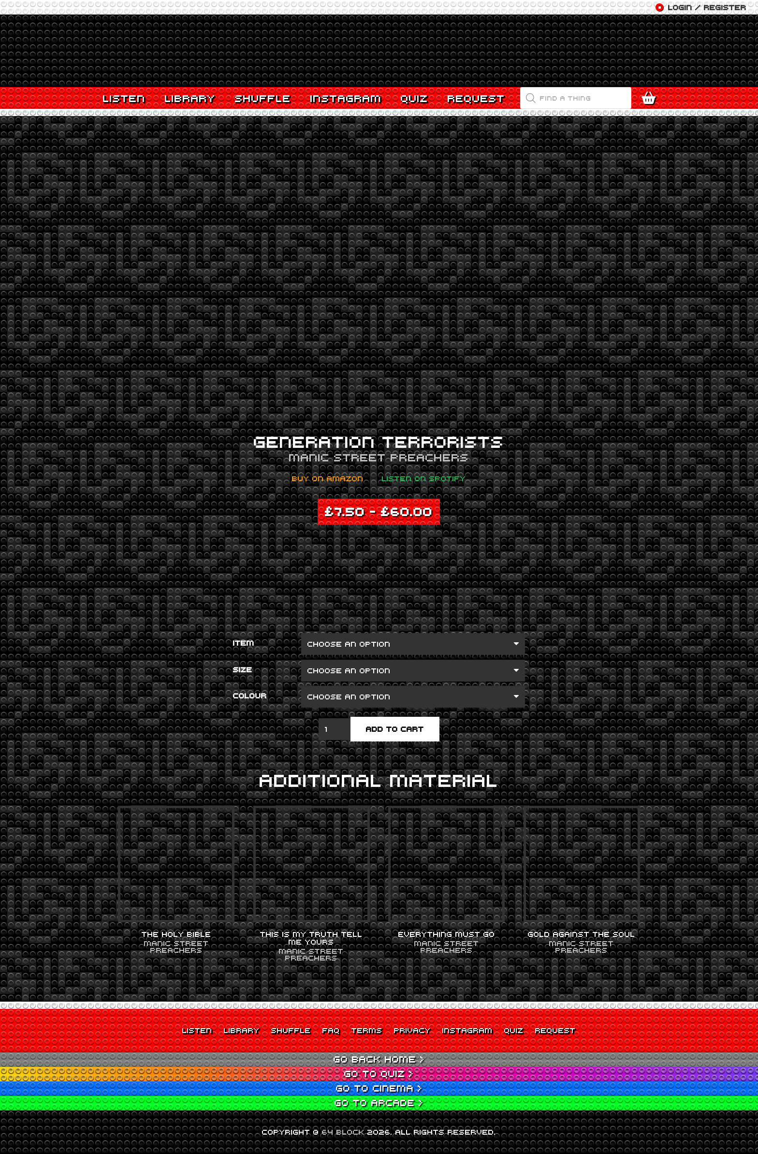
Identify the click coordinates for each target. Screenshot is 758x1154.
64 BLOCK (343, 1132)
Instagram (467, 1030)
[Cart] (651, 98)
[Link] (379, 50)
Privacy (412, 1030)
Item (243, 643)
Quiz (514, 1030)
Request (555, 1030)
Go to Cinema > (379, 1088)
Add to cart (395, 729)
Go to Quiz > (379, 1073)
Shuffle (291, 1030)
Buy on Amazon (328, 478)
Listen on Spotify (424, 478)
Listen (197, 1030)
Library (242, 1030)
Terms (366, 1030)
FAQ (331, 1030)
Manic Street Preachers (379, 457)
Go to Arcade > (379, 1102)
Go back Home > (379, 1059)
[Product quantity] (334, 729)
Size (242, 669)
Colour (250, 695)
